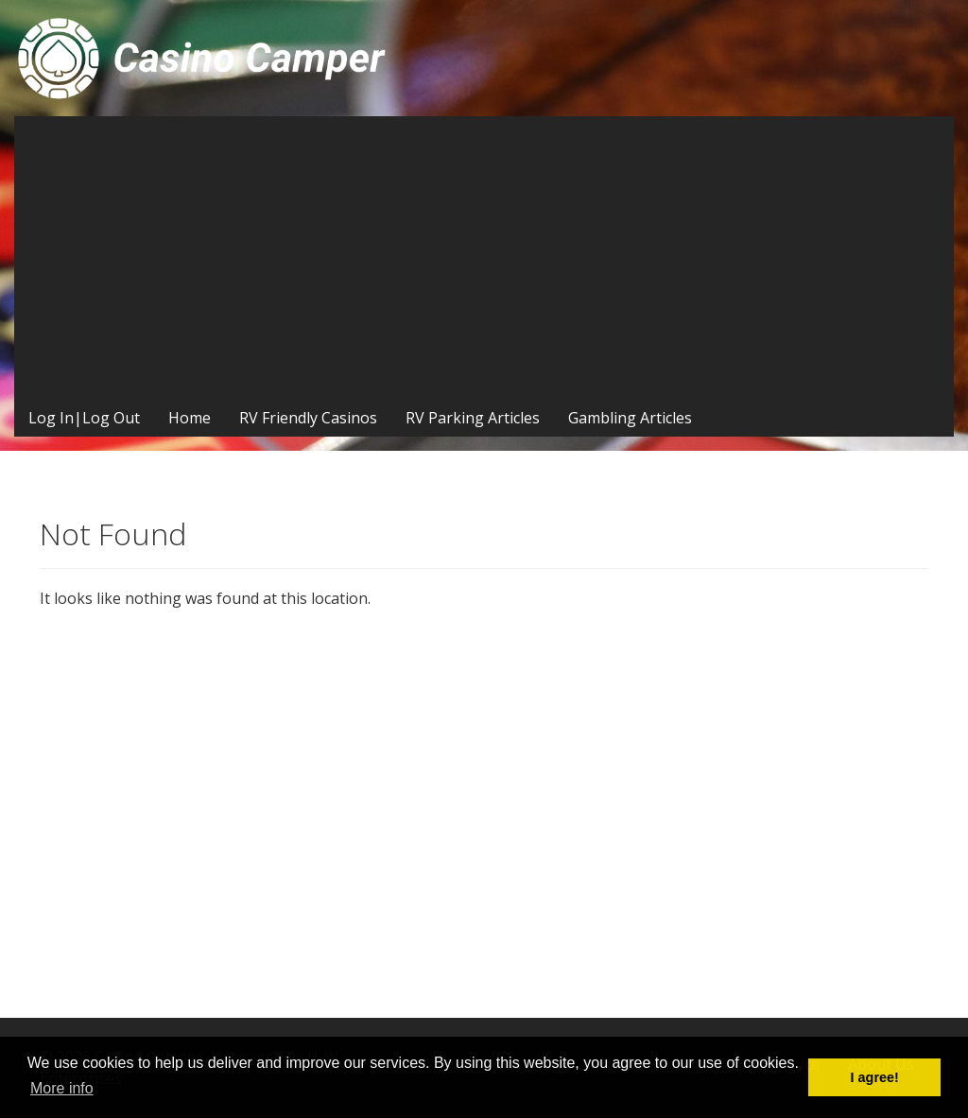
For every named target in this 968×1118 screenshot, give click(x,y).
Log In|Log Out (84, 417)
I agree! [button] (875, 1077)
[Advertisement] (484, 258)
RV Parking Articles (473, 417)
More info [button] (62, 1088)
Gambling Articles (630, 417)
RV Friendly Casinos (308, 417)
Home (189, 417)
